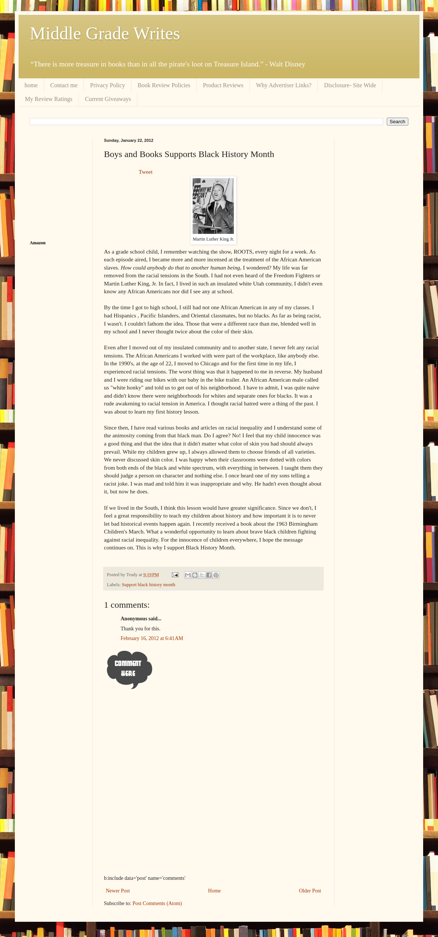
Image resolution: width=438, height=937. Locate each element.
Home (214, 891)
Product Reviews (223, 85)
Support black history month (148, 584)
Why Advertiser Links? (283, 85)
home (31, 85)
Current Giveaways (108, 99)
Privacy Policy (107, 85)
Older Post (310, 891)
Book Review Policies (164, 85)
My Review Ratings (48, 99)
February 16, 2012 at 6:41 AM (152, 638)
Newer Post (118, 891)
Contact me (64, 85)
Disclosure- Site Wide (350, 85)
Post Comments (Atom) (157, 903)
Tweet (146, 172)
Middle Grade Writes (105, 33)
